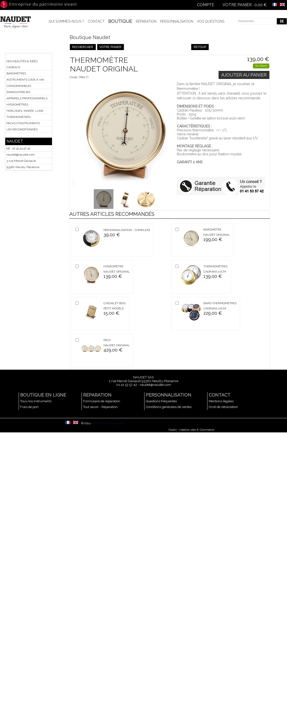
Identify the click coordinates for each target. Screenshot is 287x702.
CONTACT (219, 395)
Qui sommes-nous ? (66, 21)
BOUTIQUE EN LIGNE (43, 395)
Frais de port (29, 407)
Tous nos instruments (35, 401)
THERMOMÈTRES (18, 117)
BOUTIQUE (120, 21)
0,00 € (260, 4)
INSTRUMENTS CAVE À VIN (25, 79)
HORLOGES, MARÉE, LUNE (24, 111)
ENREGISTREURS (18, 92)
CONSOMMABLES (18, 86)
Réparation (146, 21)
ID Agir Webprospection (108, 423)
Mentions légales (221, 401)
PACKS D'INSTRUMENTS (23, 123)
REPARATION (97, 395)
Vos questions (210, 21)
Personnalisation (176, 21)
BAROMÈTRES (16, 73)
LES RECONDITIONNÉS (22, 129)
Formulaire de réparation (101, 401)
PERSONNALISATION (168, 395)
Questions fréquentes (161, 401)
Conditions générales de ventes (168, 407)
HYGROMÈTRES (17, 104)
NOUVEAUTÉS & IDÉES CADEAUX (22, 64)
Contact (96, 21)
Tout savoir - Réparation (100, 407)
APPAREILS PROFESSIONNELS (27, 98)
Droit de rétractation (223, 407)
